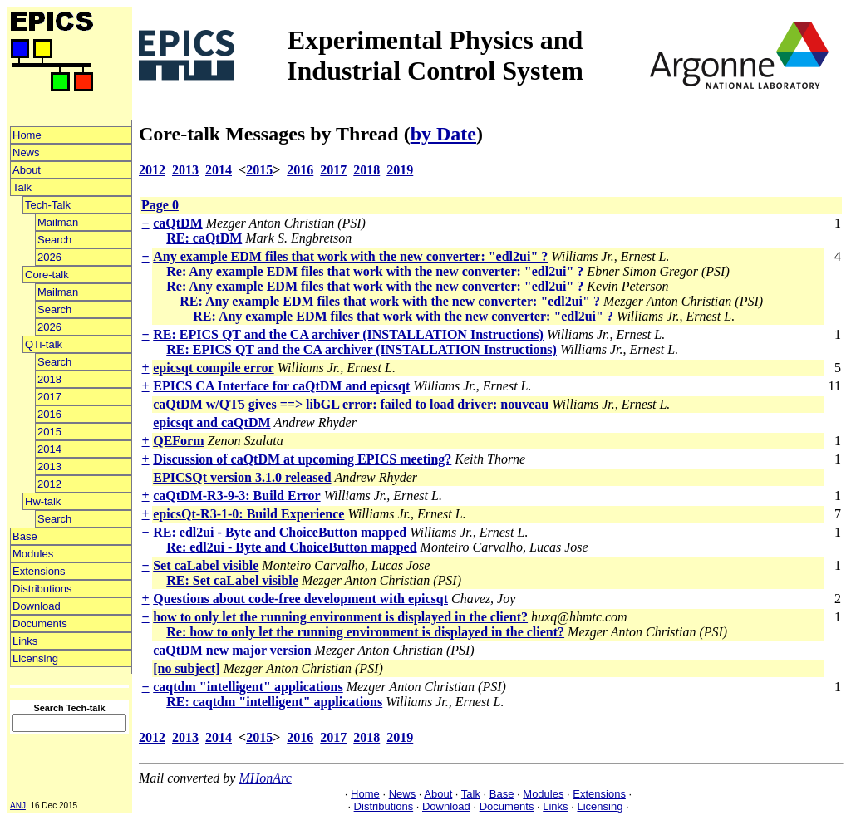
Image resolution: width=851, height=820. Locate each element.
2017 (49, 396)
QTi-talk (43, 344)
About (26, 170)
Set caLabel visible (205, 565)
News (26, 152)
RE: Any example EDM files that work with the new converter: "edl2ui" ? (390, 301)
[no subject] (186, 668)
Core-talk (47, 274)
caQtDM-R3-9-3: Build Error (236, 496)
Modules (32, 553)
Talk (22, 187)
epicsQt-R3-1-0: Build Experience (248, 514)
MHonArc (265, 778)
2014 (49, 449)
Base (24, 536)
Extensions (39, 571)
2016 (49, 414)
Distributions (42, 588)
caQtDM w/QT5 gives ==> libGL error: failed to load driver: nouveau (350, 404)
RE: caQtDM (204, 238)
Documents (39, 623)
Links (24, 641)
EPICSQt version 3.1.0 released (242, 477)
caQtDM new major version (232, 650)
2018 (49, 379)
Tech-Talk (48, 205)
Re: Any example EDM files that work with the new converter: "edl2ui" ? (374, 271)
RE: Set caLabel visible (232, 580)
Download (36, 606)
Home (27, 135)
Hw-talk (43, 501)
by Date (443, 134)
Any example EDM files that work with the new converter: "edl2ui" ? (350, 256)
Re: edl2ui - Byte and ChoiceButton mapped (291, 547)
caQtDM (178, 223)
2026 (49, 257)
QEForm (178, 441)
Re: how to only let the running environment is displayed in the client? (365, 632)
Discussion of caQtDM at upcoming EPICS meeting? (302, 459)
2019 (399, 170)
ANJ (18, 805)
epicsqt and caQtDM (211, 422)
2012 (49, 484)
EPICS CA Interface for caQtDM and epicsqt (281, 386)
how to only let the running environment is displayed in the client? (340, 617)
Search (54, 239)
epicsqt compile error (213, 368)
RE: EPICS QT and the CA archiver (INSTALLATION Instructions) (348, 334)
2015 (49, 431)
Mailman (57, 222)
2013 (49, 466)
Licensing (35, 658)
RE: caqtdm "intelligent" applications (274, 702)
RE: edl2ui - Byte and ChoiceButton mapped (279, 532)
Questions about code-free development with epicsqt (300, 599)
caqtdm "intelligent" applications (247, 687)
